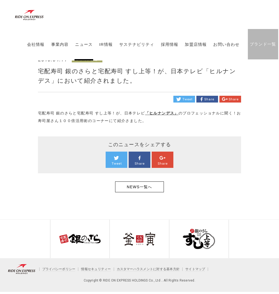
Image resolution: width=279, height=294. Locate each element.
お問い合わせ (226, 47)
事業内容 (60, 47)
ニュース (84, 47)
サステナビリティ (136, 47)
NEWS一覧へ (139, 187)
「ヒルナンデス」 (162, 113)
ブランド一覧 (262, 46)
